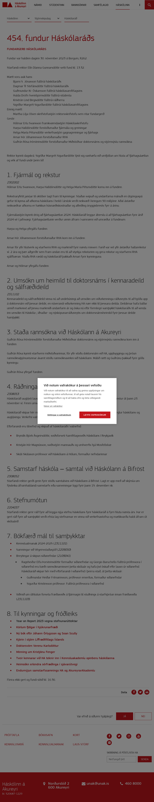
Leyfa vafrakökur (95, 415)
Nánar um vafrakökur (53, 406)
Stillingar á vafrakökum (59, 415)
